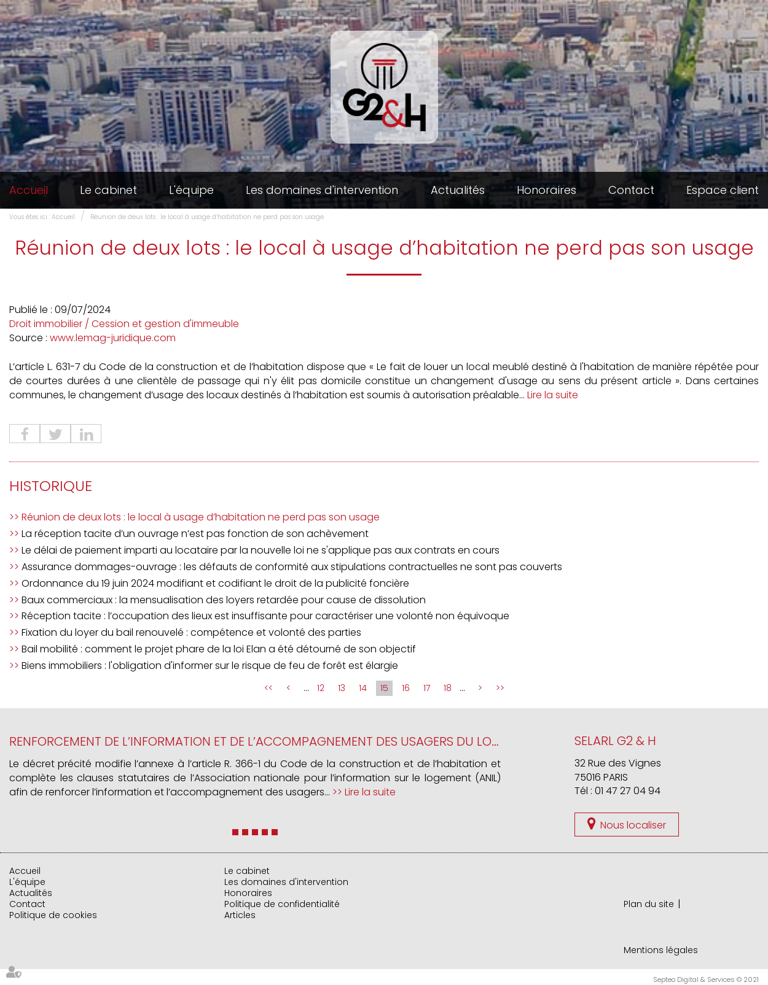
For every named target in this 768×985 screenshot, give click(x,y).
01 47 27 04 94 (627, 791)
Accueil (28, 190)
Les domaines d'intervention (322, 190)
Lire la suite (552, 395)
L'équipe (191, 190)
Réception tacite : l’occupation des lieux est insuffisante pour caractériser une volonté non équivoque (265, 616)
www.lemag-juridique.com (113, 338)
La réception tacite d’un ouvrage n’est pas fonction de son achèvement (195, 534)
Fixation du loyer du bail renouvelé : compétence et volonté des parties (191, 632)
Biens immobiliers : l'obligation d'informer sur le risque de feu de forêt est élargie (210, 666)
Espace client (722, 190)
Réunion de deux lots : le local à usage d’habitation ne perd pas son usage (207, 217)
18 (448, 688)
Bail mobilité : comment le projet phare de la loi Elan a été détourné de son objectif (219, 649)
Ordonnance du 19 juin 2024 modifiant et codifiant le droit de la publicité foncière (215, 583)
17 (426, 688)
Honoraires (546, 190)
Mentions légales (661, 950)
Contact (631, 190)
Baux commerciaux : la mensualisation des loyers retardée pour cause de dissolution (224, 600)
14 (363, 688)
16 (406, 688)
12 (320, 688)
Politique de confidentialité (282, 904)
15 (384, 688)
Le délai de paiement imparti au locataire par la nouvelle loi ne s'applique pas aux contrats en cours (261, 550)
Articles (240, 915)
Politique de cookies (53, 915)
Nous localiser (633, 825)
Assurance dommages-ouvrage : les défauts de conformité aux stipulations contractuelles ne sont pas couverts (292, 567)
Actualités (458, 190)
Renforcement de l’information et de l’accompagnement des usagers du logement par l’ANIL (305, 741)
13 (341, 688)
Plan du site (649, 904)
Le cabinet (108, 190)
